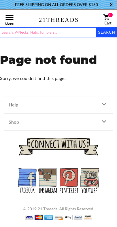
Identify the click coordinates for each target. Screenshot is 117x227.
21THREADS (59, 20)
